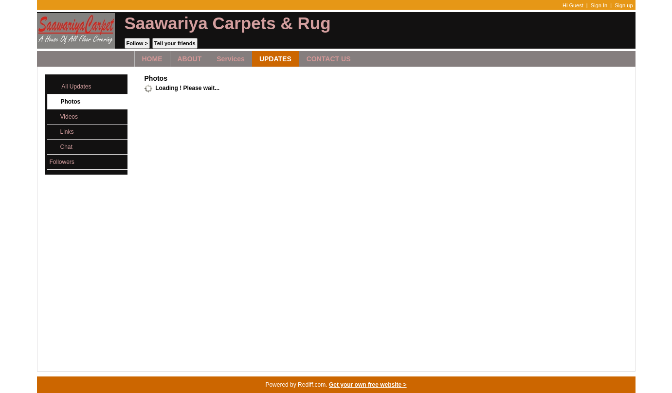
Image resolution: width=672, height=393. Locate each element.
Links (62, 132)
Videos (64, 117)
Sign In (599, 5)
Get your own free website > (368, 384)
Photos (65, 102)
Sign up (624, 5)
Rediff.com (312, 384)
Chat (61, 147)
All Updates (70, 86)
